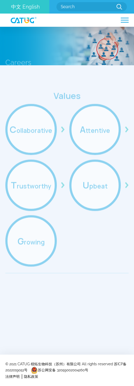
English (31, 7)
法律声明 (12, 377)
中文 (16, 7)
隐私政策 (31, 377)
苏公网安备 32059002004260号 (59, 370)
